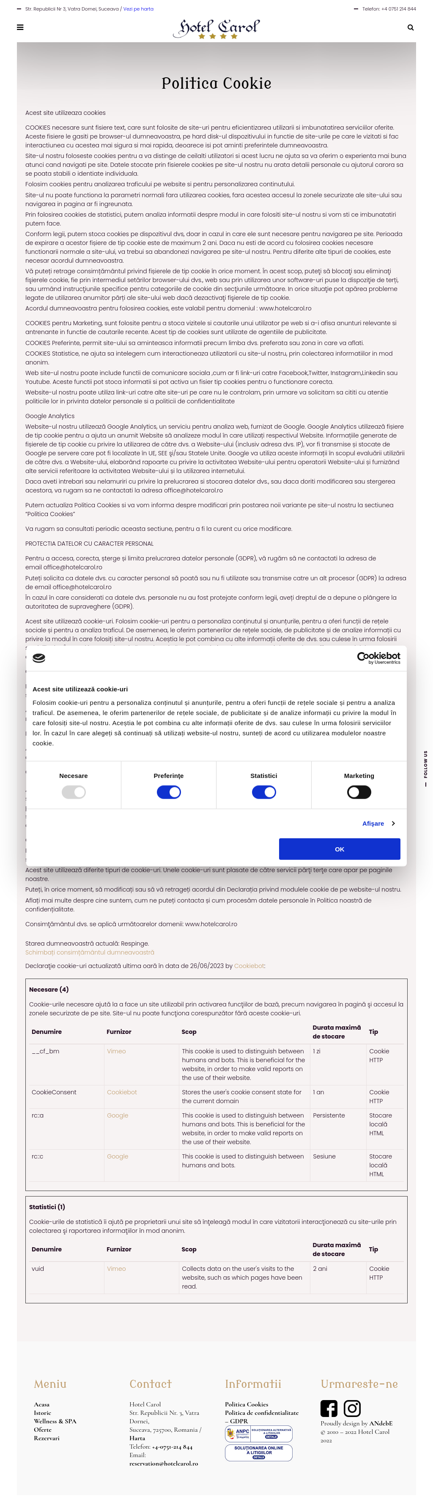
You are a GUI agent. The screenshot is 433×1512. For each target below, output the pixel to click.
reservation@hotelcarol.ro (163, 1463)
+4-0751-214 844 (172, 1446)
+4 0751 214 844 (398, 8)
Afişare (373, 823)
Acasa (41, 1404)
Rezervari (47, 1438)
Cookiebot (249, 966)
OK (340, 848)
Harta (137, 1438)
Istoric (42, 1413)
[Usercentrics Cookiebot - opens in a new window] (363, 658)
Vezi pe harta (138, 8)
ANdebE (380, 1423)
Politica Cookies (246, 1404)
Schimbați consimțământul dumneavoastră (89, 952)
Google (117, 1115)
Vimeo (116, 1051)
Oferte (43, 1429)
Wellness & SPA (55, 1421)
